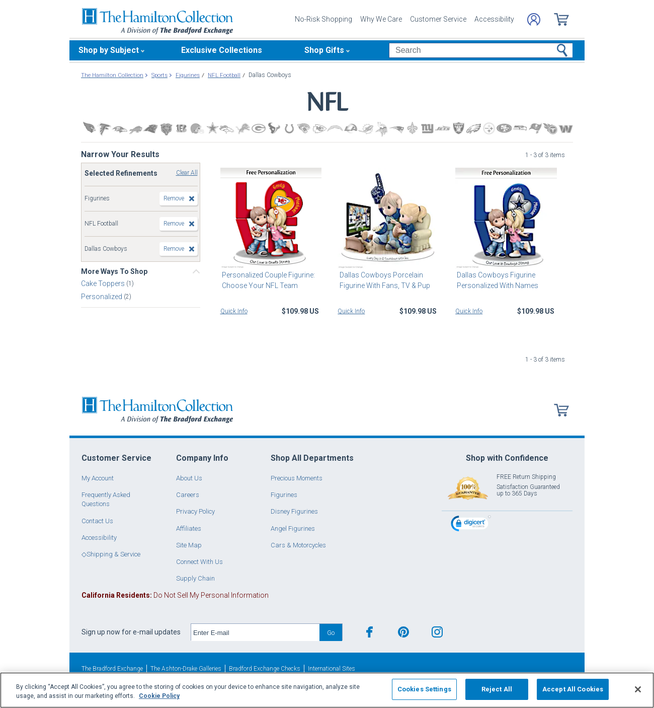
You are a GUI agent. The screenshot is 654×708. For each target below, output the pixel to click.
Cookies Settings (424, 689)
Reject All (496, 689)
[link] (471, 525)
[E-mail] (255, 632)
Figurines (284, 495)
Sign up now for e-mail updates (131, 631)
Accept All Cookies (572, 689)
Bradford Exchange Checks (264, 668)
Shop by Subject (108, 50)
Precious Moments (296, 478)
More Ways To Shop (114, 271)
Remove (174, 198)
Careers (187, 495)
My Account (97, 478)
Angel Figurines (293, 528)
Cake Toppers (103, 283)
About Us (189, 478)
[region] (327, 690)
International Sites (331, 668)
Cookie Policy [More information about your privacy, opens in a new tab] (159, 695)
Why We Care (381, 19)
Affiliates (188, 528)
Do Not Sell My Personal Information (175, 595)
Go (331, 632)
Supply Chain (195, 578)
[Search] (481, 50)
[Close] (638, 689)
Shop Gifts (324, 50)
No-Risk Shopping (323, 19)
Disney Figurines (294, 511)
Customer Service (438, 19)
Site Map (189, 545)
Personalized (102, 297)
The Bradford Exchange (112, 668)
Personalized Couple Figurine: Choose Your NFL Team (266, 280)
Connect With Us (199, 561)
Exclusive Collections (221, 50)
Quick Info (234, 311)
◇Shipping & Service (110, 554)
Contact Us (97, 521)
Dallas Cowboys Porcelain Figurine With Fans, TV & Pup (383, 280)
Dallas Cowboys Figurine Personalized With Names (496, 280)
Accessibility (494, 19)
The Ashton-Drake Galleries (185, 668)
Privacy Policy (195, 511)
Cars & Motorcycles (298, 545)
